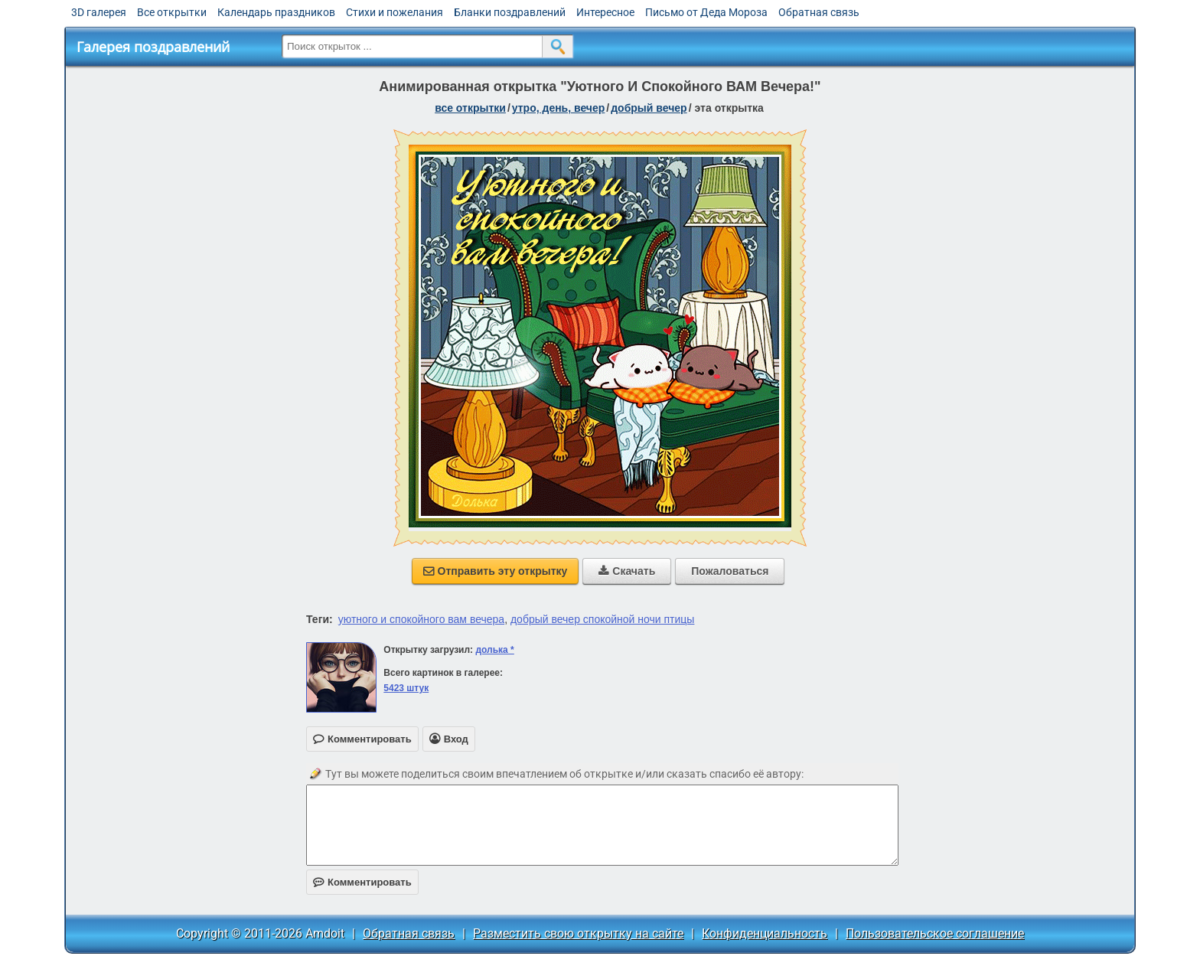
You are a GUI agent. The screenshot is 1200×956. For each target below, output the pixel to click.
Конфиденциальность (764, 933)
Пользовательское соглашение (935, 933)
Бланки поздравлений (510, 12)
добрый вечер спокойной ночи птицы (602, 619)
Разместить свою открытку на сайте (578, 933)
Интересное (605, 12)
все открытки (470, 108)
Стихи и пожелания (394, 12)
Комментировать (362, 882)
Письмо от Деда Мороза (706, 12)
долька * (494, 649)
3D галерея (98, 12)
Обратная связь (818, 12)
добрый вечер (648, 108)
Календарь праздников (276, 12)
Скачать (626, 571)
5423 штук (406, 688)
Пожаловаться (729, 571)
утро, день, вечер (558, 108)
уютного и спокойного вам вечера (421, 619)
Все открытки (172, 12)
